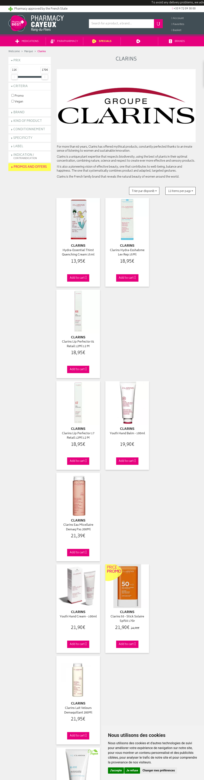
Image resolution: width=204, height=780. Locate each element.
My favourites (113, 688)
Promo (17, 96)
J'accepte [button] (116, 770)
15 (115, 567)
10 (107, 567)
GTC (59, 706)
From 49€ (78, 601)
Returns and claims (20, 688)
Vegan (17, 101)
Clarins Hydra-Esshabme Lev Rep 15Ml (126, 252)
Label (18, 146)
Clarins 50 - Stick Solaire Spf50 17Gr (126, 433)
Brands (177, 42)
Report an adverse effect (72, 701)
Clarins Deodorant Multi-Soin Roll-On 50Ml (174, 524)
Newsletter (63, 692)
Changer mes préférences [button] (159, 770)
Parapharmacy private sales (74, 683)
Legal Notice (64, 711)
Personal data (65, 715)
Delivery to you (162, 674)
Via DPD (126, 599)
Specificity (22, 138)
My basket (111, 683)
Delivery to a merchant (167, 678)
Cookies (62, 720)
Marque (28, 52)
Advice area (64, 688)
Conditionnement (29, 129)
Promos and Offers (30, 167)
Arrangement (65, 697)
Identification (113, 669)
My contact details (116, 674)
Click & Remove (29, 599)
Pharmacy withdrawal (166, 669)
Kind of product (27, 121)
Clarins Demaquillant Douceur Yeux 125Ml (126, 524)
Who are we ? (17, 669)
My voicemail (113, 692)
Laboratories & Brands (70, 674)
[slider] (14, 77)
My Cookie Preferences (71, 725)
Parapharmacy (64, 42)
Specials (102, 42)
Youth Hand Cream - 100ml (77, 431)
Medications (27, 42)
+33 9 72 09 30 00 (174, 599)
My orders (111, 678)
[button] (144, 191)
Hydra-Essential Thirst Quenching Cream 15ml (78, 252)
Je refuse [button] (132, 770)
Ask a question (18, 678)
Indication (25, 157)
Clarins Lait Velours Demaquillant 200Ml (174, 433)
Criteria (20, 86)
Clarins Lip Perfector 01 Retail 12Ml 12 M (174, 252)
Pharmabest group (20, 674)
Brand (19, 112)
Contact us (15, 683)
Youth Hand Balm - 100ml (126, 340)
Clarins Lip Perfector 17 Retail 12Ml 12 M (78, 342)
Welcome (14, 52)
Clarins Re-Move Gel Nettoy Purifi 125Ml (78, 524)
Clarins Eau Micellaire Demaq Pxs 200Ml (174, 342)
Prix (17, 61)
